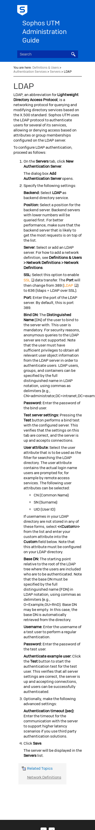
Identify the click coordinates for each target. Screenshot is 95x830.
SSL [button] (29, 280)
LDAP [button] (70, 285)
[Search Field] (47, 54)
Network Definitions (44, 777)
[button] (73, 54)
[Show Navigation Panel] (75, 9)
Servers (55, 72)
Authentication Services (30, 72)
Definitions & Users (45, 68)
